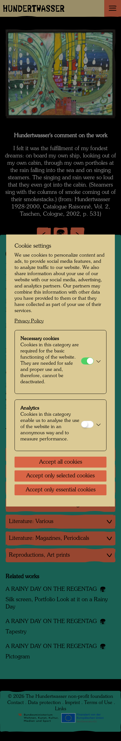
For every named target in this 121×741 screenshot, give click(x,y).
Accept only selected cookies (60, 476)
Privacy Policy (29, 321)
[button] (98, 362)
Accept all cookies (60, 462)
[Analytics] (87, 424)
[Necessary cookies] (87, 360)
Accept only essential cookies (61, 490)
